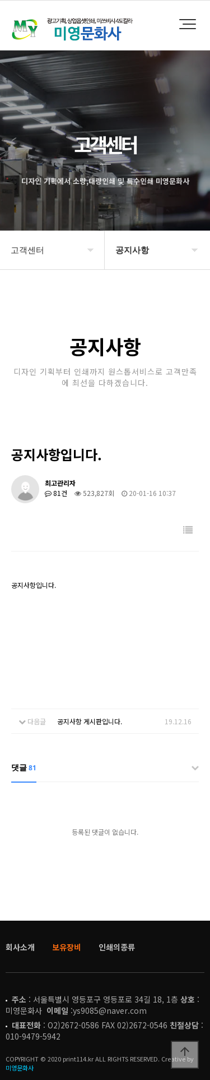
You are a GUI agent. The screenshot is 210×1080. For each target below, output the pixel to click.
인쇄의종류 (117, 947)
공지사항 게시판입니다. (89, 721)
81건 (56, 493)
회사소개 (20, 947)
